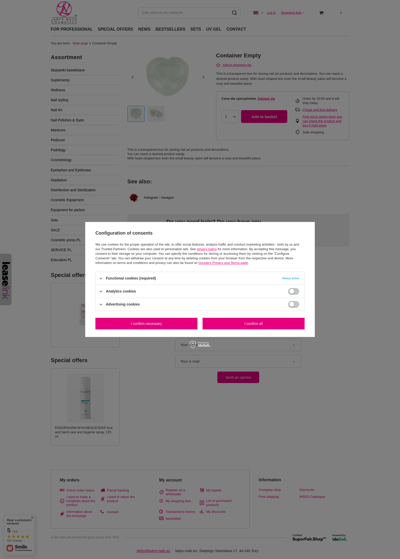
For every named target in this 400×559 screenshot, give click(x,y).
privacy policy (207, 249)
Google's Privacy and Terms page (223, 263)
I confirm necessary (146, 324)
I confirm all (253, 324)
